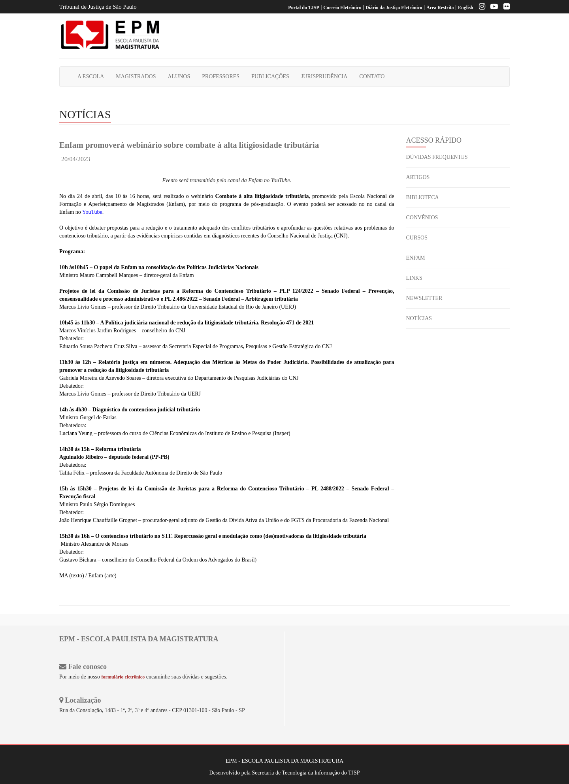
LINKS (414, 278)
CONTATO (371, 76)
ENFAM (415, 258)
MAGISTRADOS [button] (136, 76)
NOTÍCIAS (419, 318)
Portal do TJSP (303, 7)
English (465, 7)
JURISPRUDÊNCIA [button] (324, 76)
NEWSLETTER (424, 298)
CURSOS (417, 238)
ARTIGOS (418, 177)
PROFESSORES (220, 76)
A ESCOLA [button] (90, 76)
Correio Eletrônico (342, 7)
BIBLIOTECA (422, 197)
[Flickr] (504, 7)
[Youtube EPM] (492, 7)
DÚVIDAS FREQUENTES (437, 157)
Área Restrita (440, 7)
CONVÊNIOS (422, 217)
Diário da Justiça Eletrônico (394, 7)
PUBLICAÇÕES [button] (270, 76)
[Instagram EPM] (480, 7)
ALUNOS (179, 76)
